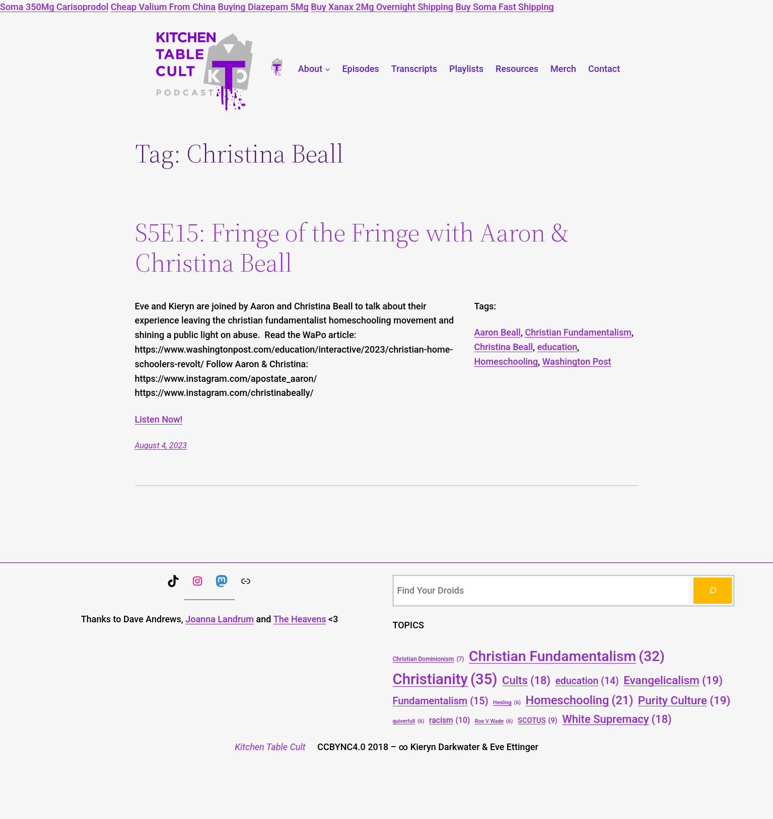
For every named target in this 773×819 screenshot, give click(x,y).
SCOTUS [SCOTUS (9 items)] (537, 720)
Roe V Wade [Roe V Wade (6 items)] (494, 721)
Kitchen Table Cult (270, 747)
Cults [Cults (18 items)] (526, 680)
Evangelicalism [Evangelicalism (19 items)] (673, 680)
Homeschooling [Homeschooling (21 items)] (579, 700)
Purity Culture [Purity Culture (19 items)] (684, 700)
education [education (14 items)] (587, 681)
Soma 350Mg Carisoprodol (54, 7)
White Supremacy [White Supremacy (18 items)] (616, 719)
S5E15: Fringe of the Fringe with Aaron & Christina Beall (352, 247)
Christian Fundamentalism (578, 332)
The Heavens (299, 619)
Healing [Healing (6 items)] (507, 702)
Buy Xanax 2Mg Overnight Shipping (382, 7)
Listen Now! (159, 419)
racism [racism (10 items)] (449, 720)
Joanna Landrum (219, 619)
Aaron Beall (497, 332)
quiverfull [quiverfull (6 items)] (409, 721)
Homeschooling (506, 361)
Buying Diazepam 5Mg (263, 7)
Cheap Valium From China (163, 7)
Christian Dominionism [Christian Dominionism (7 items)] (428, 659)
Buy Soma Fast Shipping (504, 7)
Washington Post (576, 361)
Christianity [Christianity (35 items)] (445, 679)
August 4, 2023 (161, 445)
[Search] (712, 591)
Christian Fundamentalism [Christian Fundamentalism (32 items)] (567, 656)
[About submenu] (327, 69)
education (557, 347)
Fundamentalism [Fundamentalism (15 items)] (440, 701)
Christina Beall (503, 347)
